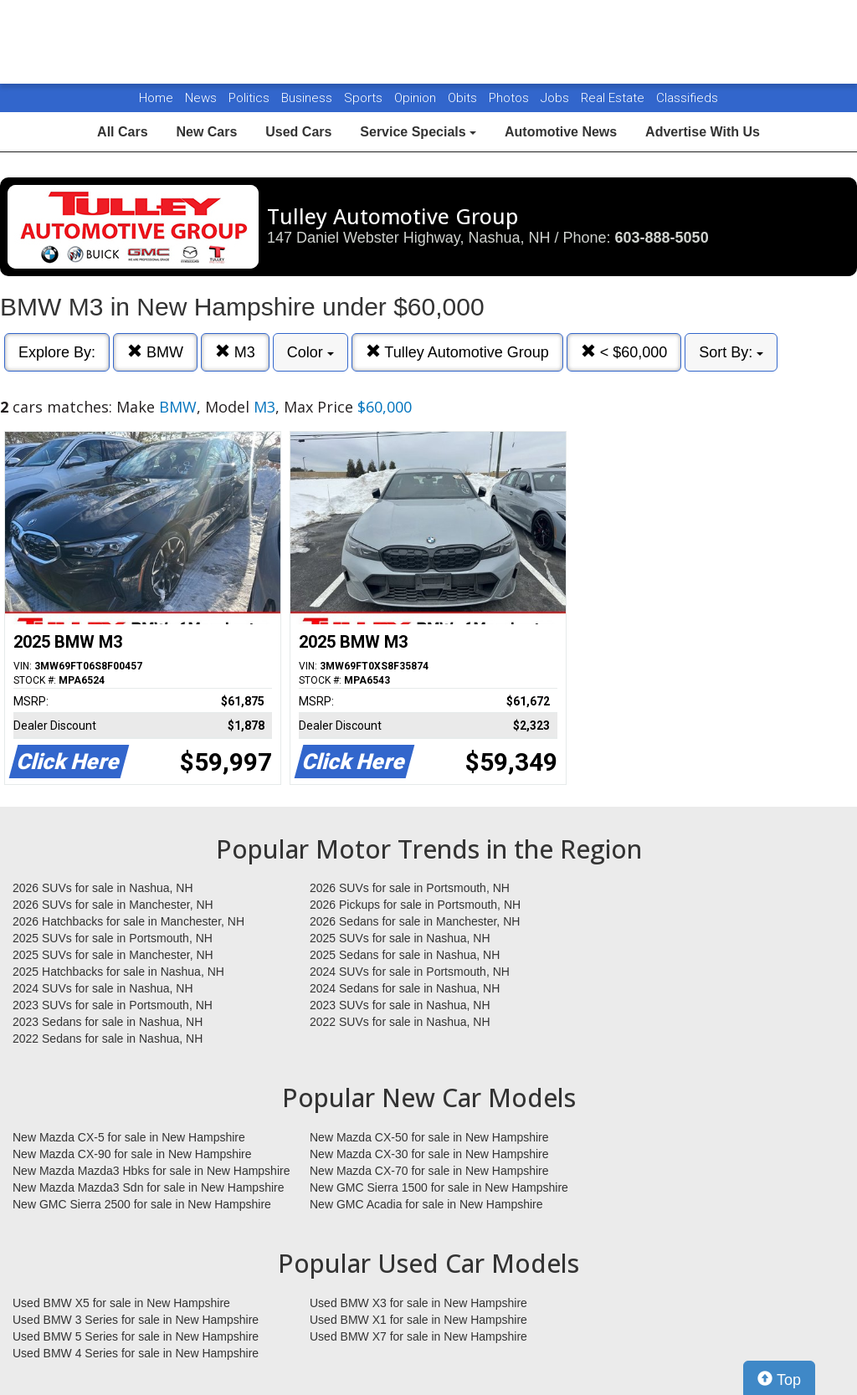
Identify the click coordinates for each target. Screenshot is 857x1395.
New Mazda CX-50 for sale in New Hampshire (429, 1137)
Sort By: (731, 352)
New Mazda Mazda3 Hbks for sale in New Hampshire (151, 1170)
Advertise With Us (702, 132)
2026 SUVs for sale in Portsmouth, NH (410, 888)
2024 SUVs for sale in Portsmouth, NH (410, 971)
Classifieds (687, 97)
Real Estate (614, 97)
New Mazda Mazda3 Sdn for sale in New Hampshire (148, 1187)
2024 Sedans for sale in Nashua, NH (405, 988)
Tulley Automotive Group (457, 352)
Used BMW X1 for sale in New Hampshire (418, 1319)
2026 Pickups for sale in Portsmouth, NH (415, 904)
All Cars (122, 132)
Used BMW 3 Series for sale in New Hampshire (136, 1319)
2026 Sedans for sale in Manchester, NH (415, 921)
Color (310, 352)
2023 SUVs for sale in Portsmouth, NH (113, 1005)
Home (156, 97)
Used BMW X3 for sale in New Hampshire (418, 1303)
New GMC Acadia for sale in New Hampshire (426, 1204)
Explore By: (56, 352)
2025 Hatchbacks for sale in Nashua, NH (118, 971)
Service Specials (418, 132)
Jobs (556, 97)
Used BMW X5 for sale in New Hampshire (121, 1303)
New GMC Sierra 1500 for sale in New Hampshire (439, 1187)
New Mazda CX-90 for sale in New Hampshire (132, 1154)
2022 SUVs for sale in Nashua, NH (400, 1021)
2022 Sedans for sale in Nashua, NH (108, 1038)
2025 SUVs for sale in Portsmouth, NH (113, 938)
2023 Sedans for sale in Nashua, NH (108, 1021)
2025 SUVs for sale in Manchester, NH (113, 955)
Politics (248, 97)
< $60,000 (624, 352)
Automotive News (561, 132)
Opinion (416, 97)
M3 (235, 352)
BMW (155, 352)
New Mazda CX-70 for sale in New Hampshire (429, 1170)
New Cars (206, 132)
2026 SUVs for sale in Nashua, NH (103, 888)
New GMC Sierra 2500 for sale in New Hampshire (142, 1204)
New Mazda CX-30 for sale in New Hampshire (429, 1154)
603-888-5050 (662, 237)
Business (308, 97)
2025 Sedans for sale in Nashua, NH (405, 955)
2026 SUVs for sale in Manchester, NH (113, 904)
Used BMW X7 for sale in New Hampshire (418, 1336)
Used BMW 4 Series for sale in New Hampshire (136, 1353)
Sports (365, 97)
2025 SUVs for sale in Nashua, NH (400, 938)
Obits (464, 97)
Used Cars (298, 132)
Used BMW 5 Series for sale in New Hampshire (136, 1336)
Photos (510, 97)
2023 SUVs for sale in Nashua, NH (400, 1005)
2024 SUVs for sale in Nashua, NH (103, 988)
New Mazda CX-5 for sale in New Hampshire (129, 1137)
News (201, 97)
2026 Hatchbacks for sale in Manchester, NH (128, 921)
